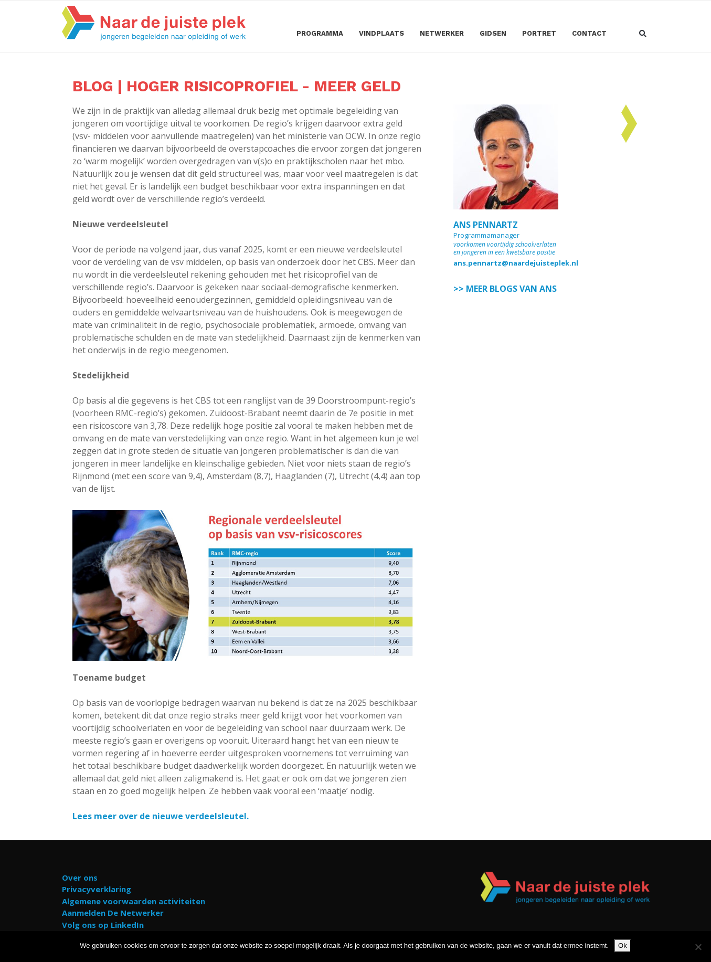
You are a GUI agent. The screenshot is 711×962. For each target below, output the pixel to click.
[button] (643, 34)
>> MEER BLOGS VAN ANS (505, 288)
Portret (539, 33)
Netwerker (442, 33)
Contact (589, 33)
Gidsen (493, 33)
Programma (319, 33)
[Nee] (698, 947)
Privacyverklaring (96, 889)
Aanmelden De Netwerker (113, 912)
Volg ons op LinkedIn (103, 924)
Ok (622, 945)
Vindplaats (381, 33)
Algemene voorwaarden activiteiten (133, 901)
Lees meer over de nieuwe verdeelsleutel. (160, 816)
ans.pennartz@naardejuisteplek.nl (515, 263)
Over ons (80, 877)
